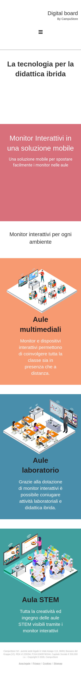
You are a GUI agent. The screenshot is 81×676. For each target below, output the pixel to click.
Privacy (36, 663)
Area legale (24, 663)
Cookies (47, 663)
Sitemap (58, 663)
